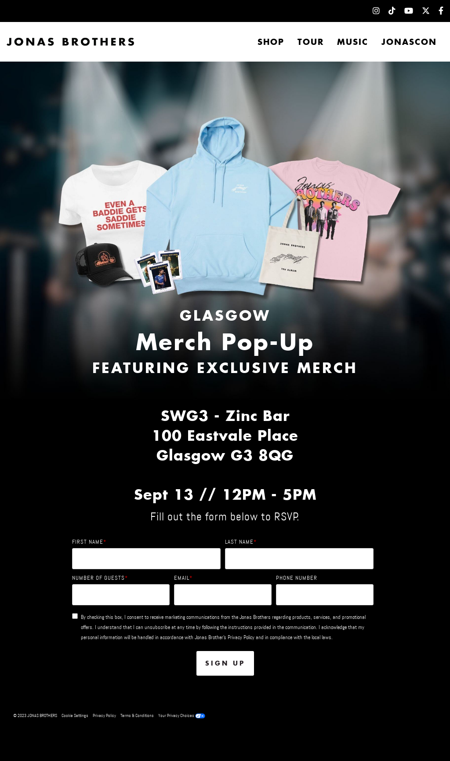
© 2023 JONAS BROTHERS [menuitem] (35, 715)
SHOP (271, 42)
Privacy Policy (241, 637)
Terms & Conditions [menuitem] (137, 715)
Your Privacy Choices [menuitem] (181, 715)
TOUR (311, 42)
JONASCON (409, 42)
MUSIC (352, 42)
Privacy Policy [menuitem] (104, 715)
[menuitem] (372, 11)
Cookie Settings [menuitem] (75, 715)
